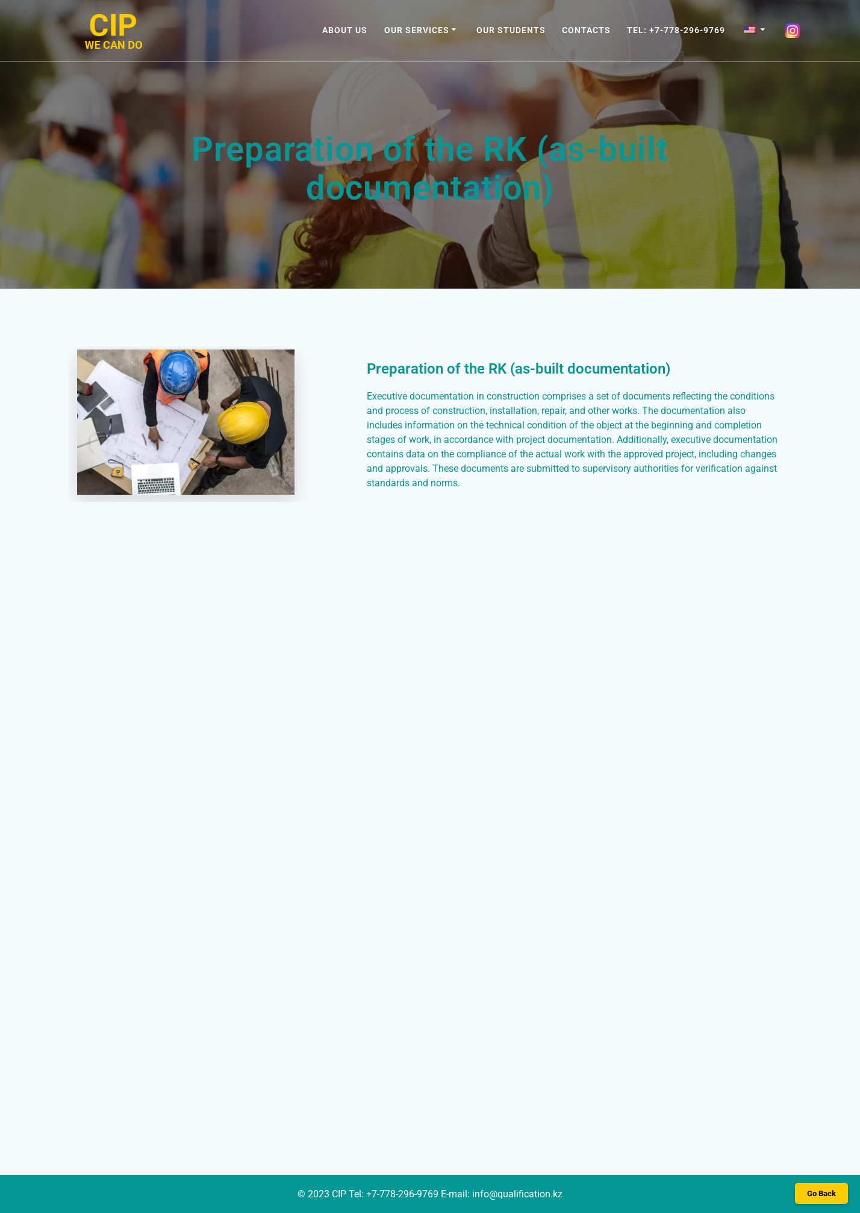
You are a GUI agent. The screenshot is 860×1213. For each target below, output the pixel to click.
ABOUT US (344, 30)
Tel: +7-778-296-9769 (676, 30)
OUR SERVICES (416, 30)
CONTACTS (586, 30)
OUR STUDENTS (511, 30)
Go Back (821, 1193)
